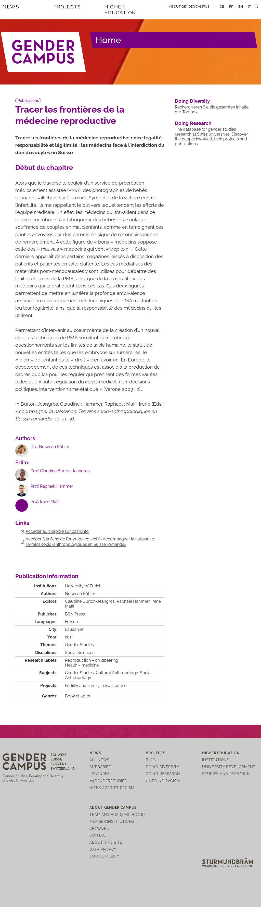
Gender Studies (79, 644)
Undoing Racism (163, 781)
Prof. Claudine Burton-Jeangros (60, 470)
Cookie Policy (104, 856)
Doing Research (193, 123)
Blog (151, 760)
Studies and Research (226, 773)
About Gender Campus (189, 6)
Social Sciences (79, 652)
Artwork (99, 828)
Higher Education (120, 9)
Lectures (99, 773)
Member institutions (111, 821)
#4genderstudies (108, 781)
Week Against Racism (111, 787)
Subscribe (100, 767)
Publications (28, 100)
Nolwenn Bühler (80, 593)
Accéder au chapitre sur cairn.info (57, 531)
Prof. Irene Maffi (45, 501)
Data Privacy (102, 849)
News (11, 6)
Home (108, 40)
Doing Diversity (192, 101)
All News (99, 760)
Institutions (215, 760)
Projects (67, 6)
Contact (98, 835)
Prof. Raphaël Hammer (52, 486)
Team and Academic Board (117, 814)
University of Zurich (83, 586)
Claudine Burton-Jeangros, (91, 601)
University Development (228, 767)
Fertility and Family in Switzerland (96, 685)
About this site (105, 842)
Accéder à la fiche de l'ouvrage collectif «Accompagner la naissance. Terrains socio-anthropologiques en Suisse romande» (90, 542)
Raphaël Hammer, (134, 601)
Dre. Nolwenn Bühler (50, 446)
